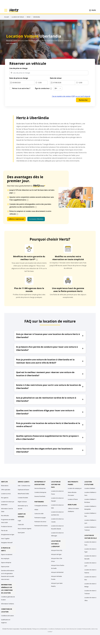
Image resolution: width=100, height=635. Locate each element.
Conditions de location (7, 616)
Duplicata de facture (23, 489)
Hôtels (36, 509)
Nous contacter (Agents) (24, 528)
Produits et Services (6, 526)
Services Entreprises (40, 488)
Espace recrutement (6, 554)
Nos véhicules (5, 515)
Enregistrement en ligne (7, 534)
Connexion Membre (36, 219)
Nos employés (5, 558)
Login (19, 520)
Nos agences (4, 497)
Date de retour (56, 78)
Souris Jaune (21, 532)
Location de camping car (75, 488)
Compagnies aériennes (40, 505)
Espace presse (5, 566)
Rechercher (83, 100)
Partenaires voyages (40, 517)
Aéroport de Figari (56, 554)
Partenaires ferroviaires (41, 525)
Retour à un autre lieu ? (21, 88)
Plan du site (4, 530)
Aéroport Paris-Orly (56, 550)
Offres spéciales (5, 489)
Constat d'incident (23, 497)
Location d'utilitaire (89, 488)
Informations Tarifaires (7, 604)
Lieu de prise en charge (18, 68)
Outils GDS (21, 524)
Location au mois (6, 493)
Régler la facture (22, 502)
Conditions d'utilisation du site (56, 629)
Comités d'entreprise (40, 492)
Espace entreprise (6, 562)
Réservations (4, 485)
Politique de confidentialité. (39, 629)
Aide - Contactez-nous (24, 485)
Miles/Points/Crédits (23, 493)
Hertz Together (5, 538)
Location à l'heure (73, 499)
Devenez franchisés (39, 496)
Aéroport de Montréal (57, 572)
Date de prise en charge (18, 78)
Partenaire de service (40, 521)
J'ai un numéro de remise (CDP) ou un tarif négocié (71, 96)
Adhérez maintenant (16, 219)
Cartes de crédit (38, 513)
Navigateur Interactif (6, 542)
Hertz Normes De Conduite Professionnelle (79, 629)
